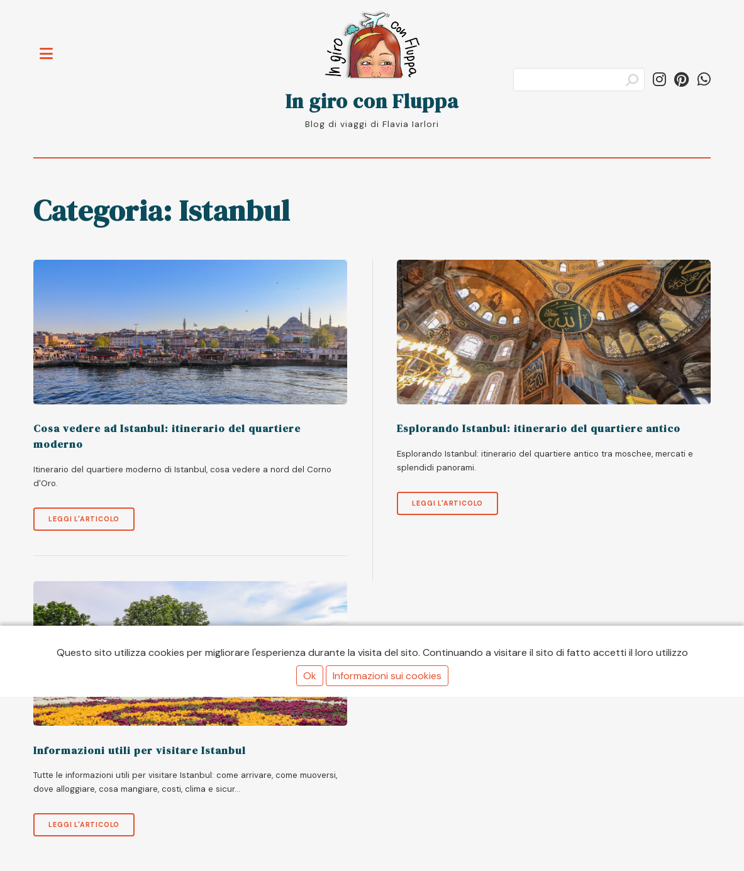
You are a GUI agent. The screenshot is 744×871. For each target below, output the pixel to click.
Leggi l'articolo (83, 518)
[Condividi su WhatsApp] (704, 79)
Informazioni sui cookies (387, 675)
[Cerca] (579, 79)
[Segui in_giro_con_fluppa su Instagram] (659, 79)
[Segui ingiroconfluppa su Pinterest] (681, 79)
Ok (309, 675)
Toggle (52, 46)
